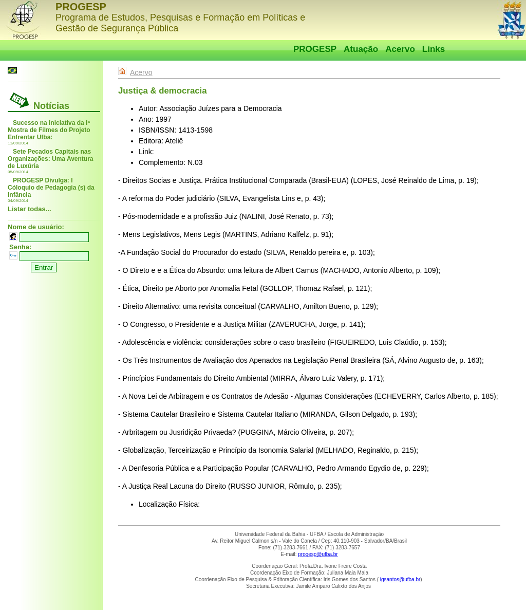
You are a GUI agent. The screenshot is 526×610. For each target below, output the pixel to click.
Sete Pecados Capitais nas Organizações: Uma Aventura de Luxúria (50, 159)
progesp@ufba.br (317, 554)
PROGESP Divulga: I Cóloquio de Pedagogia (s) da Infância (51, 187)
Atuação (361, 49)
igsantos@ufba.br (400, 579)
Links (433, 49)
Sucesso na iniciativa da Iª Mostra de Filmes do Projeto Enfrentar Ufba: (49, 130)
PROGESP (314, 49)
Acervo (400, 49)
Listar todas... (29, 209)
